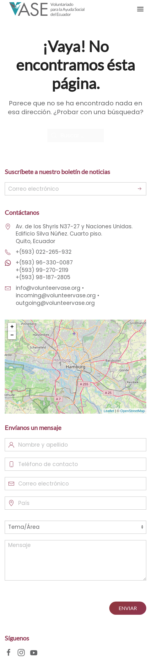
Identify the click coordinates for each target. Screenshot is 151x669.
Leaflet (109, 411)
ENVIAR (128, 608)
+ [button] (12, 327)
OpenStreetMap (132, 411)
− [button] (12, 335)
